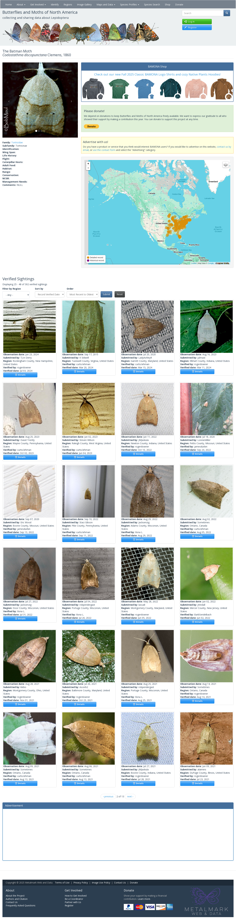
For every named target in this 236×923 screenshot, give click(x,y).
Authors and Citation (17, 898)
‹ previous (108, 796)
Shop (167, 4)
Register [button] (190, 27)
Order (70, 288)
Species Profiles (129, 4)
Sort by (39, 288)
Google (211, 263)
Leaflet (194, 263)
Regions (68, 4)
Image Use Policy (101, 882)
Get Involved (38, 4)
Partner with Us (73, 902)
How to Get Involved (76, 895)
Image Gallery (84, 4)
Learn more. (144, 898)
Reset (120, 294)
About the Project (15, 895)
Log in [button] (189, 21)
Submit (106, 294)
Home (8, 4)
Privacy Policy (80, 882)
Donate (179, 4)
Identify (55, 4)
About (21, 4)
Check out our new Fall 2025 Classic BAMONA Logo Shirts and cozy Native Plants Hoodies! (157, 74)
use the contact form (104, 149)
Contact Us (120, 882)
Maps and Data (106, 4)
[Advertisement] (118, 834)
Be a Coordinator (74, 898)
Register (69, 905)
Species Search (152, 4)
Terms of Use (62, 882)
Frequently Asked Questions (20, 905)
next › (130, 796)
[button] (8, 100)
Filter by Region (11, 288)
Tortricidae (17, 142)
